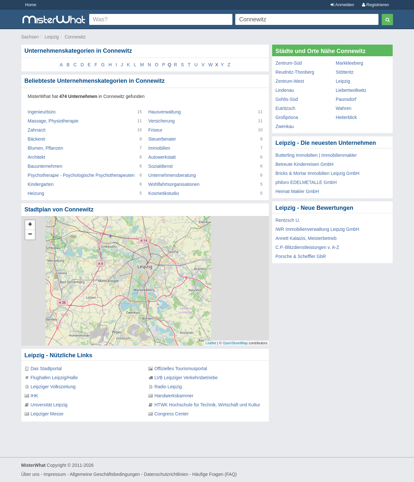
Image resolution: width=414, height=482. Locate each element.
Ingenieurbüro (42, 111)
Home (31, 4)
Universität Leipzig (48, 404)
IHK (34, 395)
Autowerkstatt (162, 157)
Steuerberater (162, 139)
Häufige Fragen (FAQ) (214, 474)
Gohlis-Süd (286, 99)
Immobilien (159, 148)
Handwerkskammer (174, 395)
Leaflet (211, 343)
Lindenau (284, 90)
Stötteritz (345, 72)
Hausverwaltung (164, 111)
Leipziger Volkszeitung (52, 386)
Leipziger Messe (46, 413)
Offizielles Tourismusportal (180, 368)
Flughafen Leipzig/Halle (54, 377)
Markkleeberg (349, 63)
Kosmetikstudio (163, 193)
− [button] (30, 235)
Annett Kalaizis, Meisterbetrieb (305, 238)
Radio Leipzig (168, 386)
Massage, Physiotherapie (53, 120)
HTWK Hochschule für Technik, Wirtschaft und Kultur (207, 404)
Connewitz (75, 36)
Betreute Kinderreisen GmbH (304, 164)
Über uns (30, 474)
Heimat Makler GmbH (297, 191)
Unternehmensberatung (172, 175)
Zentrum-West (289, 81)
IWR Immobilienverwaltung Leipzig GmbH (317, 229)
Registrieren (375, 4)
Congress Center (171, 413)
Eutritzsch (285, 108)
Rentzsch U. (287, 220)
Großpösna (286, 117)
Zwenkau (284, 126)
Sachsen (30, 36)
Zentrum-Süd (288, 63)
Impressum (55, 474)
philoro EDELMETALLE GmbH (306, 182)
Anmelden (342, 4)
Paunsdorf (346, 99)
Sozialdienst (160, 166)
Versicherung (161, 120)
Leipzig (52, 36)
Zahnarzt (37, 130)
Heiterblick (346, 117)
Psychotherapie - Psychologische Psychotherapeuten (81, 175)
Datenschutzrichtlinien (166, 474)
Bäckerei (36, 139)
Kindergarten (41, 184)
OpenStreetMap (235, 343)
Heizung (36, 193)
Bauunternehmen (45, 166)
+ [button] (30, 225)
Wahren (344, 108)
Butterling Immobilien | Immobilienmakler (316, 155)
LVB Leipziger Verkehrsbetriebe (186, 377)
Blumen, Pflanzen (45, 148)
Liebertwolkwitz (351, 90)
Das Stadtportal (46, 368)
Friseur (155, 130)
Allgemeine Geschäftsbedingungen (105, 474)
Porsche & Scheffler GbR (300, 256)
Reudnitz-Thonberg (294, 72)
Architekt (36, 157)
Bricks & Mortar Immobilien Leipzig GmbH (317, 173)
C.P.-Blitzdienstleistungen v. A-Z (307, 247)
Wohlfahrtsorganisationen (174, 184)
